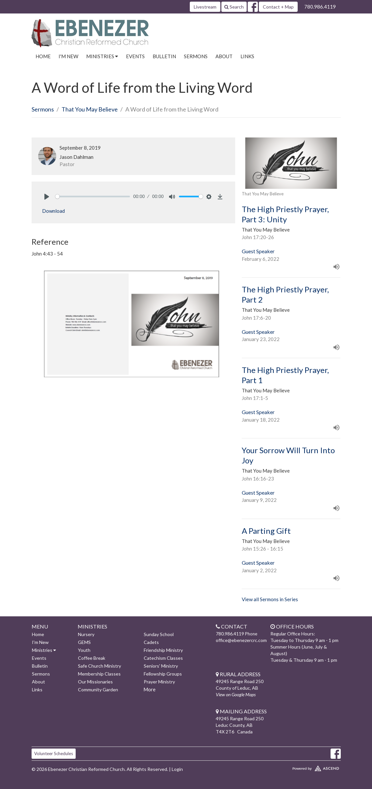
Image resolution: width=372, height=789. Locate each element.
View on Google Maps (236, 694)
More (149, 689)
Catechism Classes (163, 658)
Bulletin (164, 56)
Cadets (151, 642)
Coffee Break (91, 658)
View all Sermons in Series (270, 599)
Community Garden (98, 689)
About (224, 56)
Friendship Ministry (163, 650)
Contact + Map (278, 7)
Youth (84, 650)
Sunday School (159, 634)
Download (53, 211)
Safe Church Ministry (99, 666)
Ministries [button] (102, 56)
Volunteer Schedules (53, 753)
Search (234, 7)
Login (177, 769)
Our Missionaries (95, 681)
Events (135, 56)
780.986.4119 (320, 7)
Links (247, 56)
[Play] (46, 196)
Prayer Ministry (159, 681)
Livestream (205, 7)
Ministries (44, 650)
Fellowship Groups (163, 674)
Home (43, 56)
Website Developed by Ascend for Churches (304, 767)
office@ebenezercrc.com (241, 640)
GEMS (84, 642)
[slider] (92, 196)
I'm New (68, 56)
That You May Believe (90, 109)
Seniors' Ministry (161, 666)
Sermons (196, 56)
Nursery (86, 634)
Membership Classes (99, 674)
